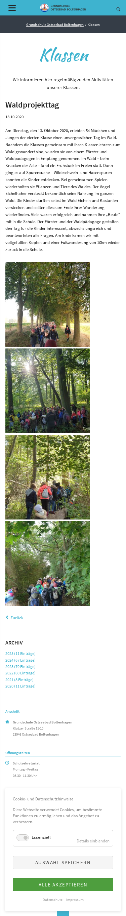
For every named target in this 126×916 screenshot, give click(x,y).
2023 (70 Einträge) (20, 666)
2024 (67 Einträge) (20, 660)
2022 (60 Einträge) (20, 672)
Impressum (75, 900)
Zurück (16, 618)
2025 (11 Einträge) (20, 653)
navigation (12, 7)
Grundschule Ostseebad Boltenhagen (55, 24)
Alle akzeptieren (63, 884)
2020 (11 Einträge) (20, 686)
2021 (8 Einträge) (19, 679)
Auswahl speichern (63, 862)
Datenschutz (52, 900)
